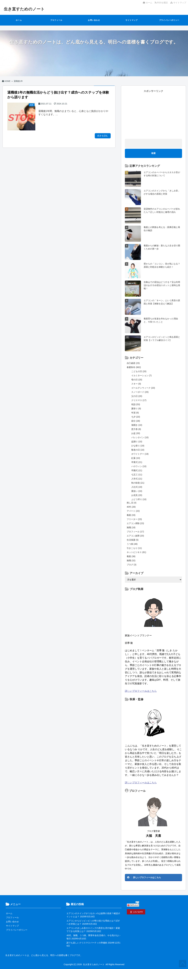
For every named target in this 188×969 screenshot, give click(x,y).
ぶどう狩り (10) (138, 499)
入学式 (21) (136, 478)
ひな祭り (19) (137, 445)
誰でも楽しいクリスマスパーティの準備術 (86, 942)
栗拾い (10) (136, 491)
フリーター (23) (134, 519)
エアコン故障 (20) (135, 535)
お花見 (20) (136, 495)
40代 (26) (131, 507)
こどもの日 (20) (138, 371)
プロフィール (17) (135, 531)
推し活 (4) (131, 502)
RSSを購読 (162, 2)
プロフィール (56, 20)
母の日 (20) (136, 379)
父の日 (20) (136, 396)
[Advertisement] (153, 114)
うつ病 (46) (132, 544)
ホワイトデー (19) (140, 454)
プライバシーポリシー (169, 20)
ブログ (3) (131, 564)
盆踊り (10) (136, 441)
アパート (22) (133, 511)
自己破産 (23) (133, 363)
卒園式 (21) (136, 470)
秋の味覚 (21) (137, 483)
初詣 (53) (135, 404)
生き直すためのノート (24, 9)
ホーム (147, 2)
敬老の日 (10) (137, 450)
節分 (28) (135, 421)
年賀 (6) (135, 412)
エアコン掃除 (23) (135, 523)
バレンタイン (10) (140, 437)
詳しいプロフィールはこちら (141, 691)
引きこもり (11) (134, 548)
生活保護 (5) (132, 540)
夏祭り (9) (136, 408)
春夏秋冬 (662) (134, 367)
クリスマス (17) (138, 400)
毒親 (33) (131, 515)
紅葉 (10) (135, 458)
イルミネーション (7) (141, 375)
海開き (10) (136, 425)
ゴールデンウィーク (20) (143, 388)
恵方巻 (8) (136, 429)
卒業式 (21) (136, 462)
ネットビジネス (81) (136, 552)
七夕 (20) (135, 417)
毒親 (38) (131, 556)
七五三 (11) (136, 474)
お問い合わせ (94, 20)
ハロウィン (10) (138, 466)
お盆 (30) (135, 433)
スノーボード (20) (140, 392)
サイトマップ (178, 2)
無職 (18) (131, 527)
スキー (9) (136, 384)
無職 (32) (131, 560)
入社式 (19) (136, 487)
